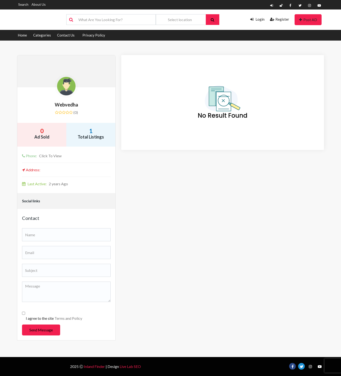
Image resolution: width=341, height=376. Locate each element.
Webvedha (66, 104)
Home (22, 35)
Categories (42, 35)
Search (23, 4)
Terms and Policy (68, 318)
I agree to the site (54, 318)
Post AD (308, 19)
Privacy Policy (93, 35)
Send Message (41, 330)
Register (279, 19)
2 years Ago (45, 183)
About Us (38, 4)
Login (257, 19)
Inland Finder (94, 366)
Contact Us (66, 35)
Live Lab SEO (130, 366)
